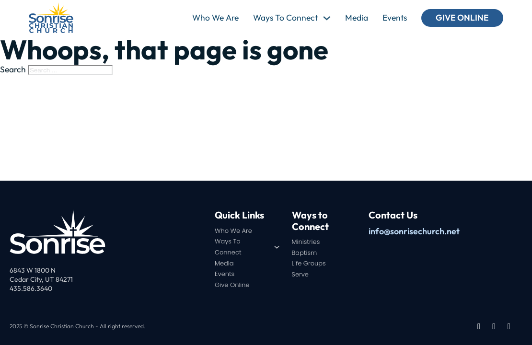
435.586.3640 (31, 288)
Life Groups (309, 263)
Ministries (306, 241)
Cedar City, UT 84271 (41, 279)
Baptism (304, 252)
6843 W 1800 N (33, 270)
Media (356, 17)
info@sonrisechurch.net (414, 231)
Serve (300, 274)
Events (394, 17)
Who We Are (215, 17)
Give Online (462, 17)
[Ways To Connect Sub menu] (327, 18)
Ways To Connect (285, 17)
